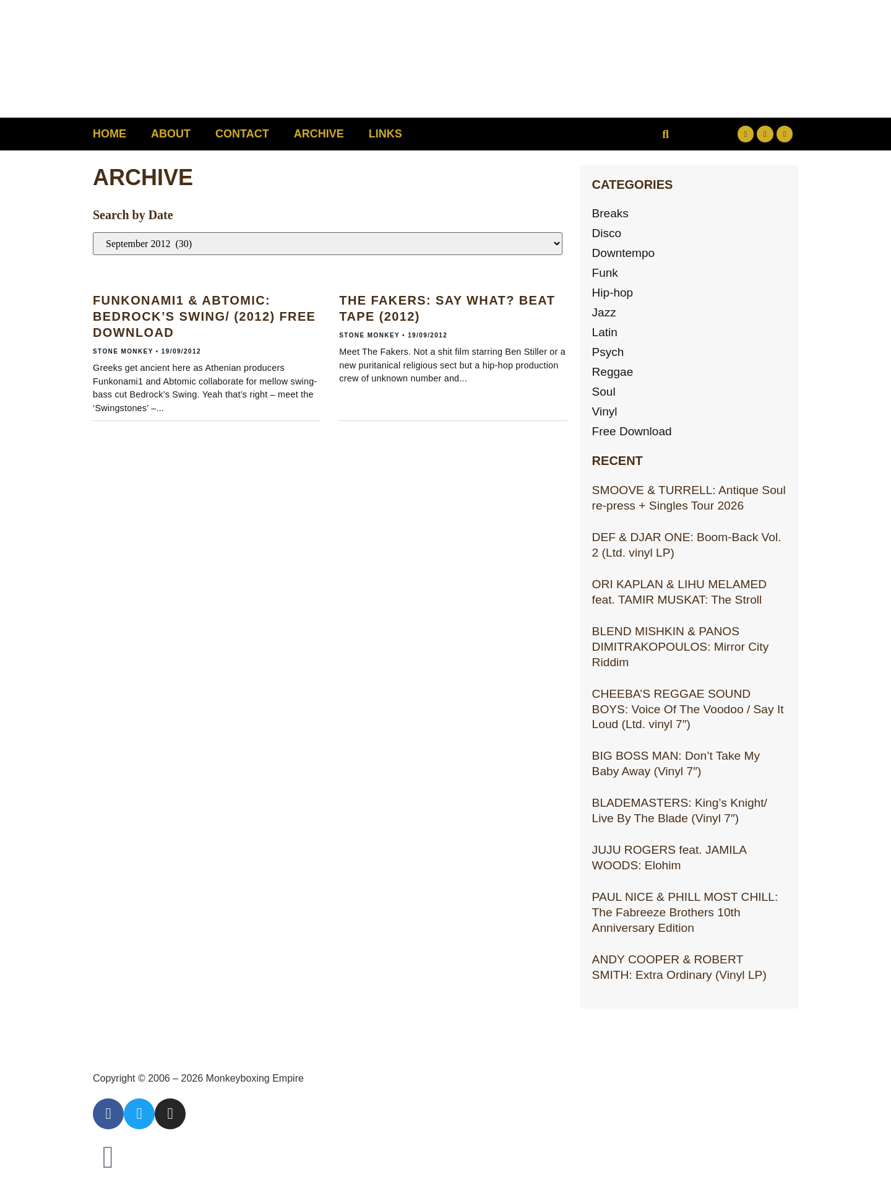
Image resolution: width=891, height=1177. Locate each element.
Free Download (632, 431)
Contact (242, 134)
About (171, 134)
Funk (605, 272)
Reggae (613, 371)
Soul (604, 391)
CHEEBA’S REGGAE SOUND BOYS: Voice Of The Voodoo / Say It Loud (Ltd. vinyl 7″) (688, 709)
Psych (608, 351)
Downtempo (623, 252)
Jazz (604, 312)
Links (385, 134)
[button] (665, 134)
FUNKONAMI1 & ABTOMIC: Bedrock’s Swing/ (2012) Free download (204, 316)
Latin (605, 332)
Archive (319, 134)
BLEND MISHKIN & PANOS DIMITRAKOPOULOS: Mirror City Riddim (680, 647)
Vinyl (605, 411)
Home (109, 134)
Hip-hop (613, 292)
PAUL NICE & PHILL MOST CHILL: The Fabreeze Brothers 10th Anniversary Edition (685, 912)
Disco (607, 233)
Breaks (610, 213)
